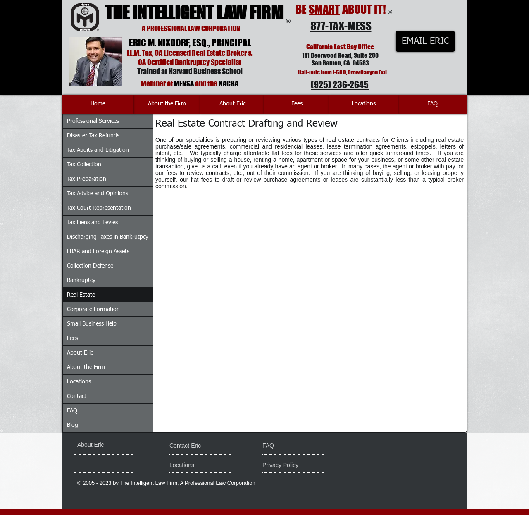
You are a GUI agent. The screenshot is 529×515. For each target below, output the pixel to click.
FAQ (72, 411)
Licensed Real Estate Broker (205, 52)
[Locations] (363, 104)
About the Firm (86, 367)
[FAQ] (432, 104)
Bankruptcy (81, 280)
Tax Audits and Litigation (98, 150)
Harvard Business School (206, 71)
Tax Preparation (86, 179)
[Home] (97, 104)
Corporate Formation (93, 309)
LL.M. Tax (139, 52)
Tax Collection (84, 165)
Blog (72, 425)
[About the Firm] (166, 104)
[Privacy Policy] (294, 465)
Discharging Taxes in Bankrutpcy (107, 237)
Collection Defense (90, 266)
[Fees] (296, 104)
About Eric (80, 353)
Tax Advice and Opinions (97, 193)
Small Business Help (92, 324)
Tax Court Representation (99, 208)
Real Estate (81, 295)
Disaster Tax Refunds (93, 136)
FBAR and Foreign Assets (98, 251)
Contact (76, 396)
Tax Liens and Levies (92, 222)
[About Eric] (232, 104)
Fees (72, 338)
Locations (79, 382)
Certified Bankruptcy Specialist (194, 62)
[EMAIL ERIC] (425, 41)
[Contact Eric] (190, 446)
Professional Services (93, 121)
